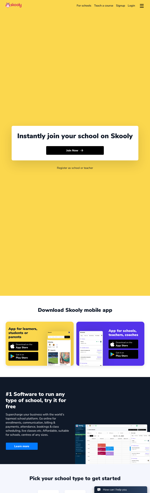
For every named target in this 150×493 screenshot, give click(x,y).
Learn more (21, 446)
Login (131, 6)
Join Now (75, 150)
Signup (120, 6)
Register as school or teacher (75, 168)
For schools (84, 6)
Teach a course (103, 6)
